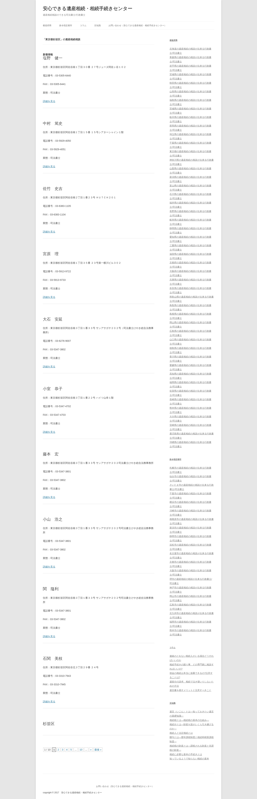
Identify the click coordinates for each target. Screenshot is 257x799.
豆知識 (97, 25)
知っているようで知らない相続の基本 (189, 758)
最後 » (98, 749)
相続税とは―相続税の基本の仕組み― (189, 720)
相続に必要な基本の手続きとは (186, 754)
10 (81, 749)
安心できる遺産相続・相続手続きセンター (87, 8)
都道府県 (47, 25)
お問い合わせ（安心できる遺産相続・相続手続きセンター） (137, 25)
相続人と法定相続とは (181, 733)
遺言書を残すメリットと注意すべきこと (190, 690)
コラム (83, 25)
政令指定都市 (65, 25)
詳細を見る (49, 101)
